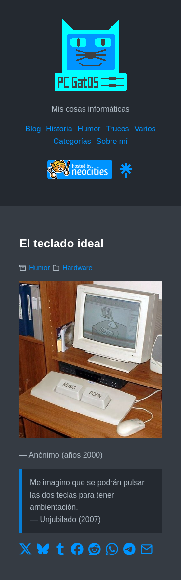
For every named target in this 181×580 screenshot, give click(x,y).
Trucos (117, 129)
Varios (144, 129)
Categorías (72, 141)
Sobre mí (112, 141)
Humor (88, 129)
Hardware (77, 267)
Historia (59, 129)
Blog (33, 129)
